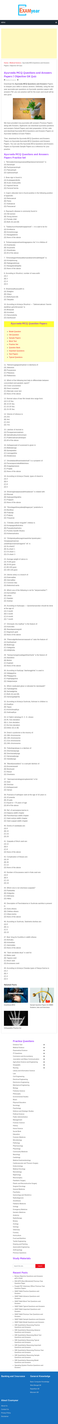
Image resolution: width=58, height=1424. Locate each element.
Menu (3, 22)
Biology (15, 1088)
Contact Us (5, 1409)
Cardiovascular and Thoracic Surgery (25, 1163)
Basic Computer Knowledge (39, 1382)
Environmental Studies (20, 1097)
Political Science (18, 1114)
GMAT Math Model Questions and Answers (29, 1322)
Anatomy (16, 1215)
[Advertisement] (29, 43)
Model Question (15, 331)
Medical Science (15, 63)
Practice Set (13, 344)
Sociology (16, 1105)
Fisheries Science (19, 1091)
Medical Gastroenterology (22, 1160)
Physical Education (19, 1102)
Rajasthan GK (34, 1389)
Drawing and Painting (20, 1244)
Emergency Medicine (20, 1209)
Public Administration (20, 1117)
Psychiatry (16, 1192)
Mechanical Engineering (21, 1085)
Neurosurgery (17, 1178)
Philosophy (16, 1094)
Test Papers (13, 354)
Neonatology (17, 1172)
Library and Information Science (24, 1071)
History (15, 1126)
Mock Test (13, 341)
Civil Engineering (18, 1076)
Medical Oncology (19, 1169)
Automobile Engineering (21, 1247)
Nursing (15, 1068)
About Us (4, 1406)
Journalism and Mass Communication (26, 1059)
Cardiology (16, 1157)
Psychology (17, 1108)
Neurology (16, 1154)
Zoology (15, 1224)
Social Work (17, 1131)
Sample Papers (15, 338)
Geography (16, 1065)
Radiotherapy (17, 1218)
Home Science (18, 1128)
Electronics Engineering (21, 1082)
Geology (16, 1227)
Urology (15, 1207)
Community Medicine (20, 1152)
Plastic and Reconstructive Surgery (25, 1183)
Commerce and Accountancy (23, 1056)
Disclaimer (4, 1416)
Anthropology (17, 1250)
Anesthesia (17, 1201)
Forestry (16, 1233)
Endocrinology (18, 1166)
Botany (15, 1221)
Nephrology (17, 1175)
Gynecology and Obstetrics (22, 1195)
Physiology (16, 1149)
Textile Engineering (19, 1241)
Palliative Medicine (19, 1204)
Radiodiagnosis (18, 1198)
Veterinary (16, 1230)
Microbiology (17, 1140)
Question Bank (14, 348)
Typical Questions (15, 357)
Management (17, 1120)
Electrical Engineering (20, 1079)
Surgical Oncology (19, 1186)
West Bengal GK (35, 1385)
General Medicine (19, 1189)
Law (14, 1074)
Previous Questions (19, 1253)
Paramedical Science (20, 1050)
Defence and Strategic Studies (23, 1111)
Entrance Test (17, 1045)
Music (15, 1100)
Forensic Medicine (19, 1137)
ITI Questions (17, 1053)
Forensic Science (19, 1123)
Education (16, 1134)
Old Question (14, 335)
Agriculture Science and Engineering (25, 1062)
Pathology (16, 1143)
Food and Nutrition (19, 1238)
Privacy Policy (6, 1413)
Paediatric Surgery (19, 1180)
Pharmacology (18, 1146)
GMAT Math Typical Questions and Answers (29, 1306)
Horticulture (17, 1235)
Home (6, 63)
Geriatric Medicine (19, 1212)
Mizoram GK (34, 1392)
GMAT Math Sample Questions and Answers (29, 1319)
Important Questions (16, 351)
